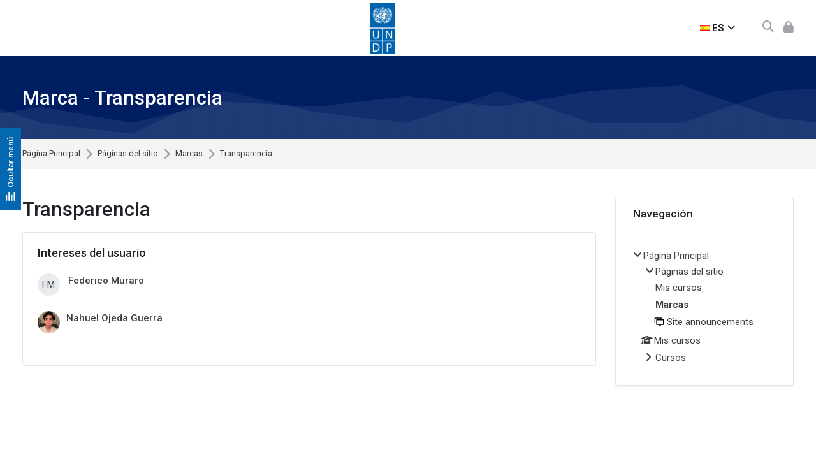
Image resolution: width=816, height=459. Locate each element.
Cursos (670, 357)
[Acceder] (788, 27)
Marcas (189, 154)
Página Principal (51, 154)
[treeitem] (704, 307)
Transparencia (246, 154)
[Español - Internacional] (717, 28)
